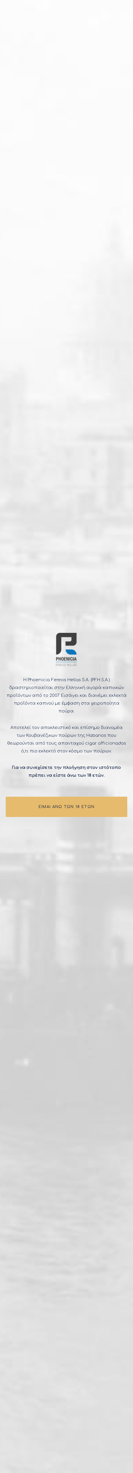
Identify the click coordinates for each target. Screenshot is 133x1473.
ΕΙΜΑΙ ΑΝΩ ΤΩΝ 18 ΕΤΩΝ (66, 807)
